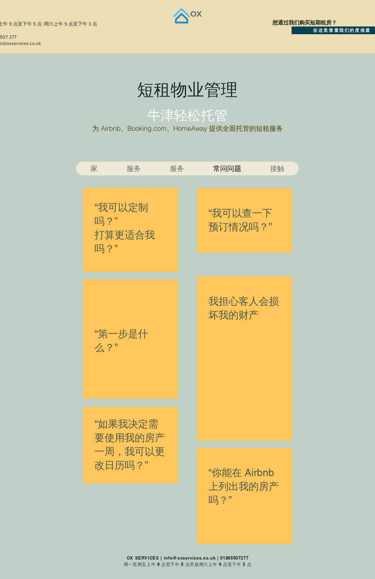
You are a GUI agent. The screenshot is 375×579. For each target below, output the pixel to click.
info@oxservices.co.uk (190, 558)
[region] (130, 230)
